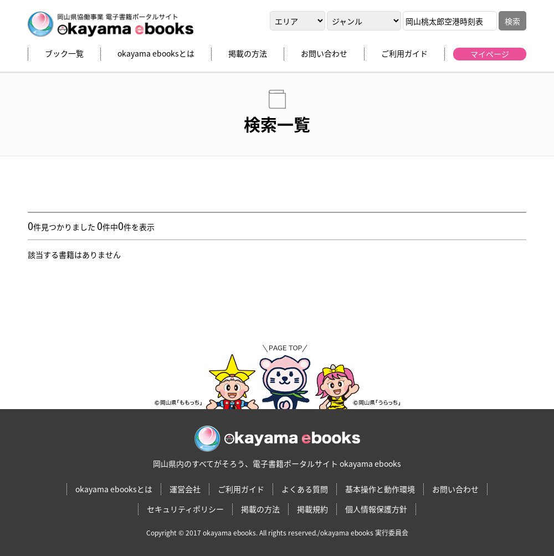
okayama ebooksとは (155, 53)
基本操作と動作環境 (380, 488)
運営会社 (185, 488)
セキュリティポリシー (185, 508)
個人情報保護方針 (376, 508)
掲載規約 (312, 508)
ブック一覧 (64, 53)
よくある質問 (304, 488)
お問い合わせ (324, 53)
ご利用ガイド (404, 53)
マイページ (489, 53)
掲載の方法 (247, 53)
